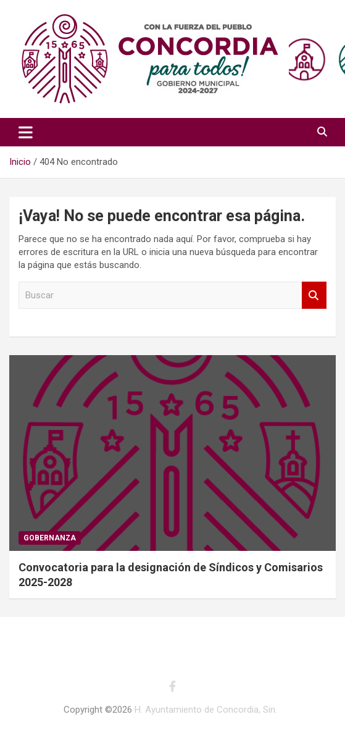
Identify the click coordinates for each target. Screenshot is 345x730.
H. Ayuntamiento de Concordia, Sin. (206, 709)
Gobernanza (49, 538)
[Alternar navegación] (25, 132)
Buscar (314, 295)
